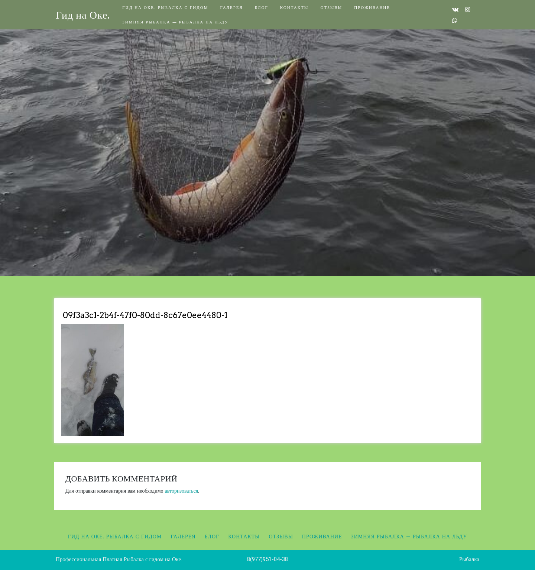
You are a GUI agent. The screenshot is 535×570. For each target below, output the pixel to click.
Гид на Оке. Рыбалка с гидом (165, 7)
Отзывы (331, 7)
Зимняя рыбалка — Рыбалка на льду (175, 22)
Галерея (231, 7)
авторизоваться (181, 490)
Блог (261, 7)
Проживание (372, 7)
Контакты (294, 7)
